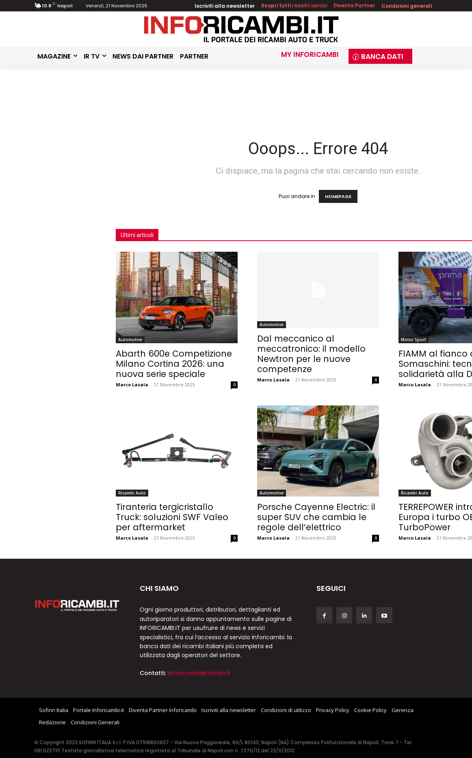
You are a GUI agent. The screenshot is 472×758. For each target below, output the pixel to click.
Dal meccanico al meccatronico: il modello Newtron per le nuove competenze (311, 354)
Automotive (130, 339)
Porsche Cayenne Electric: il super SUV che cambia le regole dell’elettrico (316, 517)
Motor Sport (413, 339)
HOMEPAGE (338, 196)
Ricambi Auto (132, 493)
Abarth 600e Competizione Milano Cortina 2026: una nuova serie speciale (174, 364)
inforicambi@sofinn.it (198, 673)
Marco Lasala (132, 384)
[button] (425, 56)
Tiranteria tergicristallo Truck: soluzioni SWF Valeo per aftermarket (172, 517)
